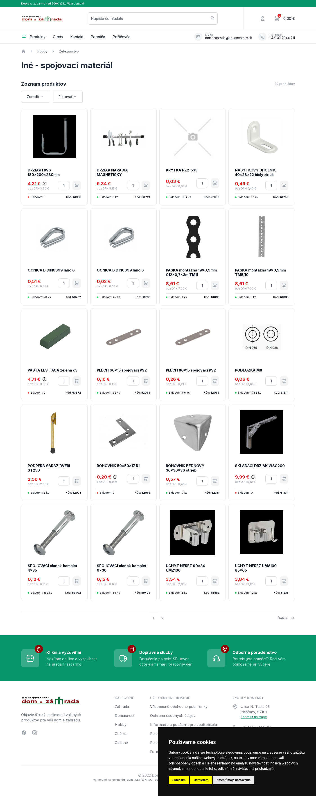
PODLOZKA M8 (248, 370)
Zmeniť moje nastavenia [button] (234, 780)
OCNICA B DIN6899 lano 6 (51, 270)
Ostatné (121, 742)
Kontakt (76, 36)
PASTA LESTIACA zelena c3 (52, 370)
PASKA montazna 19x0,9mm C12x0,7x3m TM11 (191, 272)
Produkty (37, 36)
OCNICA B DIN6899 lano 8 (120, 270)
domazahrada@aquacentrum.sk (228, 38)
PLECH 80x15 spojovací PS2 (191, 370)
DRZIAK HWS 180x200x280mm (44, 172)
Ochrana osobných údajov (173, 715)
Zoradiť (35, 96)
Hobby (42, 51)
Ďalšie (286, 618)
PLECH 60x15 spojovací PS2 (122, 370)
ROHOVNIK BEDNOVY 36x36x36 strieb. (185, 467)
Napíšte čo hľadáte (153, 18)
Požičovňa (121, 36)
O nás (58, 36)
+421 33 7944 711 (282, 38)
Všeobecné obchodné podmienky (179, 706)
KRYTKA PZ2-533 (181, 170)
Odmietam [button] (201, 780)
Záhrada (122, 706)
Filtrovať (68, 96)
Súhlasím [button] (179, 780)
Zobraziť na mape (254, 717)
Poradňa (98, 36)
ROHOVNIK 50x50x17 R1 (118, 465)
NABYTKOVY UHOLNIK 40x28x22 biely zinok (255, 172)
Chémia (121, 733)
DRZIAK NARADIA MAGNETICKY (112, 172)
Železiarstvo (69, 51)
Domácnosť (125, 715)
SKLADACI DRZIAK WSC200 (260, 465)
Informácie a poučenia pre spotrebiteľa (183, 724)
